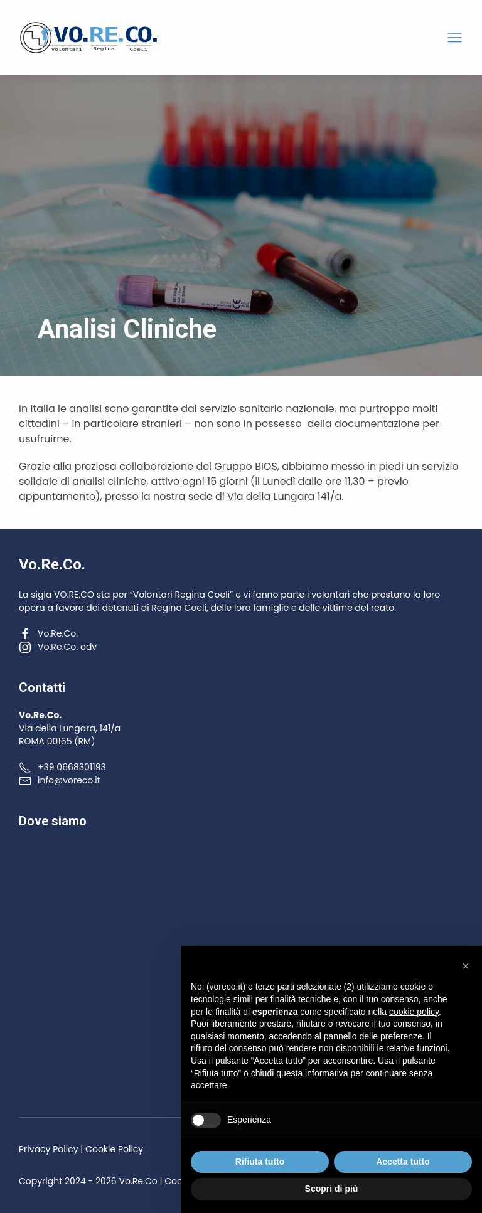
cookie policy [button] (414, 1012)
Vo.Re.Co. (48, 633)
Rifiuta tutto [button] (260, 1162)
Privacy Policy (48, 1149)
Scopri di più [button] (331, 1189)
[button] (454, 37)
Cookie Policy (114, 1149)
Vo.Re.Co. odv (58, 646)
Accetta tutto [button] (403, 1162)
